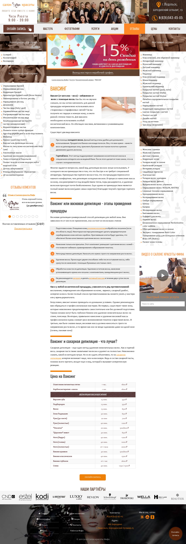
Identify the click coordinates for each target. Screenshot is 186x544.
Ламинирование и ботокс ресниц (19, 99)
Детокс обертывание (13, 169)
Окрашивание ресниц (13, 89)
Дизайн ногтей (149, 119)
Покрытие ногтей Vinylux (154, 96)
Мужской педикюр (152, 84)
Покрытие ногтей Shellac (154, 93)
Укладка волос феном (153, 182)
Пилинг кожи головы (152, 242)
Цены (154, 29)
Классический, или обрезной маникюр (161, 58)
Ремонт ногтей (150, 115)
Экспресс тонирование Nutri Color (159, 233)
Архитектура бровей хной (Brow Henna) (22, 95)
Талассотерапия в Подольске (17, 159)
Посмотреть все (23, 229)
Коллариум (8, 61)
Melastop (7, 137)
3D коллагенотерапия (13, 175)
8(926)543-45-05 (171, 17)
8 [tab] (37, 216)
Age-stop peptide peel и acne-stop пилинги (23, 134)
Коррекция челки (151, 159)
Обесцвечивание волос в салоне (158, 229)
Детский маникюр (151, 67)
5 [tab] (25, 216)
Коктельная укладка (152, 166)
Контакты (174, 29)
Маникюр (147, 55)
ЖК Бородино (115, 526)
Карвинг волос (149, 220)
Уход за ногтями (150, 122)
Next (130, 51)
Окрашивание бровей (13, 86)
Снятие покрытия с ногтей (155, 112)
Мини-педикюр (150, 80)
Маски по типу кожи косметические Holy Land (23, 148)
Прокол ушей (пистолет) (15, 140)
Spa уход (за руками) (153, 125)
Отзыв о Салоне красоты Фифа (21, 195)
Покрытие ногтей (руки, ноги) (157, 90)
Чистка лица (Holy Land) (14, 108)
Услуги (95, 29)
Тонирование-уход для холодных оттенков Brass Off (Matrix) (163, 237)
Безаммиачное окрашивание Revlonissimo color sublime (163, 224)
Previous (55, 51)
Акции (114, 29)
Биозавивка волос (151, 213)
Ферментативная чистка (14, 127)
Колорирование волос (153, 197)
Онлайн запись (93, 477)
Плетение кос (149, 175)
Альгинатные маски (12, 153)
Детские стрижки (151, 156)
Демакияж (8, 105)
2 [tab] (13, 216)
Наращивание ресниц (13, 102)
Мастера (48, 29)
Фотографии (71, 29)
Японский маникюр (152, 64)
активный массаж (96, 278)
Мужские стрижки (151, 153)
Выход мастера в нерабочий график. (93, 73)
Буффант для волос (152, 217)
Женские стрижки (151, 150)
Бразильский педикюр (153, 87)
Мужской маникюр (152, 71)
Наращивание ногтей (153, 106)
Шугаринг (102, 395)
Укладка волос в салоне (154, 162)
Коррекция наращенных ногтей (158, 109)
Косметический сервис (85, 80)
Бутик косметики (76, 514)
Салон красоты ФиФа (60, 80)
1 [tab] (9, 216)
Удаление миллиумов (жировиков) (19, 156)
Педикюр (147, 74)
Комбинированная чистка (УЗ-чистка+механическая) (17, 122)
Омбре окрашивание (153, 201)
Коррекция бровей (12, 92)
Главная (44, 514)
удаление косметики (96, 228)
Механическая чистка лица (16, 118)
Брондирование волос (153, 194)
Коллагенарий (9, 58)
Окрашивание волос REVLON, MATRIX (161, 188)
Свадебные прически (153, 172)
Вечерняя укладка (151, 169)
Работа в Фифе (76, 531)
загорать (77, 278)
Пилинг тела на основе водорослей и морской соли (21, 164)
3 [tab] (17, 216)
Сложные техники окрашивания (158, 191)
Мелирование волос (152, 210)
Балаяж (146, 207)
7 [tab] (33, 216)
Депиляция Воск (87, 395)
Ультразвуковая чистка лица (16, 115)
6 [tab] (29, 216)
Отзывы (134, 29)
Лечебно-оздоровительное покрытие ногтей (161, 101)
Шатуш (146, 204)
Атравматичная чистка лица (16, 111)
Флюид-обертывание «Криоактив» (19, 172)
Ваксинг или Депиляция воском (18, 143)
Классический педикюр (154, 77)
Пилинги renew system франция (18, 130)
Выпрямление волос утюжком (157, 185)
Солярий (7, 55)
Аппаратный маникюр (153, 61)
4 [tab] (21, 216)
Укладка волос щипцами (154, 178)
